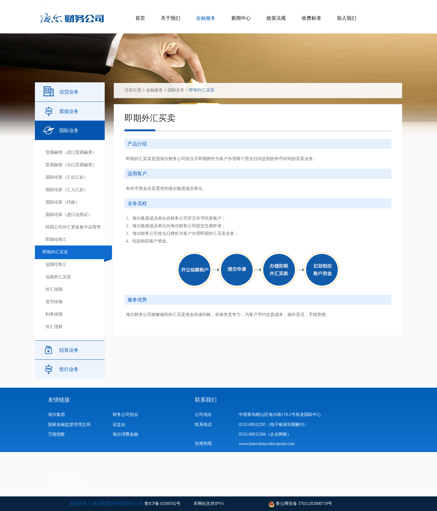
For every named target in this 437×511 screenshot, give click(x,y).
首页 (140, 18)
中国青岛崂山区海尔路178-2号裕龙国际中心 (280, 414)
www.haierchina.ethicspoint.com (268, 443)
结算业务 (69, 350)
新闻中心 (241, 18)
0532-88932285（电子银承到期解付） (273, 424)
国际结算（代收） (63, 202)
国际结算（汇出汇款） (67, 177)
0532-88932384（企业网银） (265, 434)
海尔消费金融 (125, 434)
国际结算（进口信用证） (69, 214)
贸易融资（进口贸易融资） (71, 152)
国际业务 (69, 130)
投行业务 (69, 369)
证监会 (119, 424)
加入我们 (346, 18)
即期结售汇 (56, 239)
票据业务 (69, 111)
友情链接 (59, 400)
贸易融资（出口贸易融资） (71, 165)
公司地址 (203, 414)
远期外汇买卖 (58, 277)
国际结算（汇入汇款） (67, 189)
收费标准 (311, 18)
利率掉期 (54, 314)
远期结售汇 (56, 264)
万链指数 (56, 434)
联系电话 (203, 424)
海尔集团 (56, 414)
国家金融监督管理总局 (69, 424)
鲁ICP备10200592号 (162, 503)
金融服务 (205, 18)
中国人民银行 (66, 474)
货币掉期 (54, 302)
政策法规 (276, 18)
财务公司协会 (125, 414)
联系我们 (206, 400)
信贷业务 (69, 91)
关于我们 (170, 18)
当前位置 (132, 90)
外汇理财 (54, 326)
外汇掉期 (54, 289)
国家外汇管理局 (68, 484)
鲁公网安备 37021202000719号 (303, 503)
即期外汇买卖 (55, 252)
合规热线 (203, 443)
